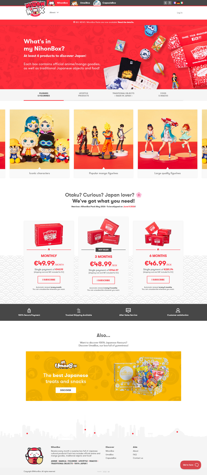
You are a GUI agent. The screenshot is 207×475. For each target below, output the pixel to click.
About (54, 12)
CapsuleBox (109, 2)
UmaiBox (85, 2)
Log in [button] (180, 13)
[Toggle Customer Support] (190, 465)
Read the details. (126, 22)
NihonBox (62, 2)
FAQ (135, 454)
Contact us (138, 458)
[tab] (44, 95)
